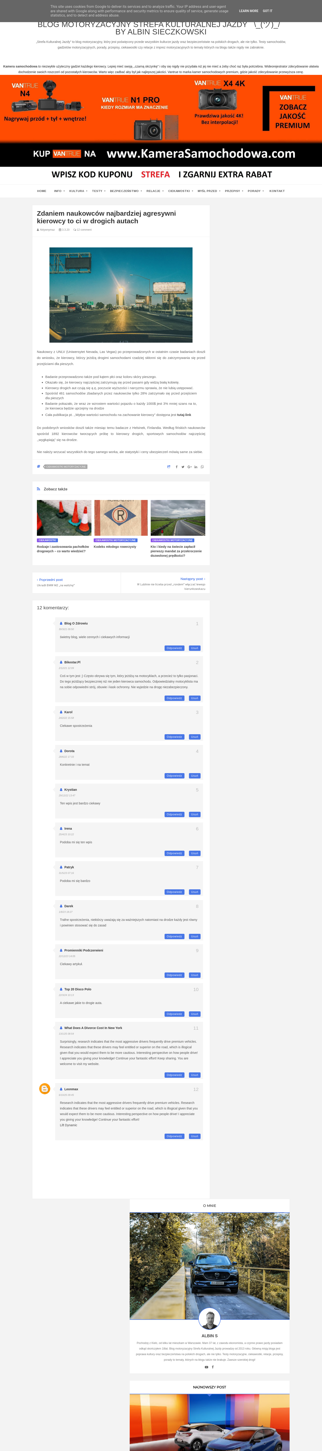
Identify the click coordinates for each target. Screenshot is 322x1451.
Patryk (69, 871)
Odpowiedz (174, 652)
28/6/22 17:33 (66, 761)
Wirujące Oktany (235, 706)
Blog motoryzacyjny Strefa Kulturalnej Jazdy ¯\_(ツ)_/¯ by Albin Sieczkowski (161, 30)
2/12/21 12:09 (66, 672)
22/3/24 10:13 (66, 999)
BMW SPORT (234, 612)
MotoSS (229, 682)
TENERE (230, 698)
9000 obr (230, 636)
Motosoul (230, 690)
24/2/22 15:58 (66, 722)
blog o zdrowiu (76, 627)
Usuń (194, 652)
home (41, 195)
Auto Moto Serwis (236, 620)
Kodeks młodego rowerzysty (115, 551)
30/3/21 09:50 (66, 633)
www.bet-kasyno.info (298, 1442)
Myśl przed (207, 195)
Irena (68, 833)
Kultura (76, 195)
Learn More (248, 11)
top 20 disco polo (77, 993)
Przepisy (232, 195)
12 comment (82, 234)
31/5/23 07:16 (66, 877)
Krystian (70, 794)
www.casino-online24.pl (212, 1442)
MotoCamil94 (233, 605)
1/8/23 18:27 (65, 916)
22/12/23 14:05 (67, 960)
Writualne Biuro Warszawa (242, 721)
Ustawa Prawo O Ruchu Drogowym (248, 581)
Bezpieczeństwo (124, 195)
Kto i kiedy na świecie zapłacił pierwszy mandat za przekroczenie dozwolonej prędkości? (176, 555)
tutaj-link (184, 419)
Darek (68, 910)
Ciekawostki (179, 195)
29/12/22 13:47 (67, 799)
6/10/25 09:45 (66, 1099)
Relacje (153, 195)
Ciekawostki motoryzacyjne (66, 471)
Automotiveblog (235, 651)
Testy (97, 195)
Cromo (229, 675)
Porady (254, 195)
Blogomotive (233, 667)
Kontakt (277, 195)
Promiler (230, 589)
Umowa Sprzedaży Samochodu (246, 759)
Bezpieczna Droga (237, 659)
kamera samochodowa (72, 1304)
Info (57, 195)
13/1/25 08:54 (66, 1038)
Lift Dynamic (68, 1129)
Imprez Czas (233, 628)
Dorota (69, 755)
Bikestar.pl (72, 666)
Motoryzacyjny (244, 1428)
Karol (68, 716)
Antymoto (230, 643)
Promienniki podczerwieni (83, 954)
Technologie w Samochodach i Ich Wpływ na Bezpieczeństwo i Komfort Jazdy (252, 936)
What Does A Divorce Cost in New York (93, 1032)
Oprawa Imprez (235, 597)
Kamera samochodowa (240, 713)
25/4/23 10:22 (66, 838)
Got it (267, 11)
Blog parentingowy (237, 566)
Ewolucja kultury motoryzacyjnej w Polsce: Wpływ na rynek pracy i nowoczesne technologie (252, 987)
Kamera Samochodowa (240, 574)
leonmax (71, 1093)
